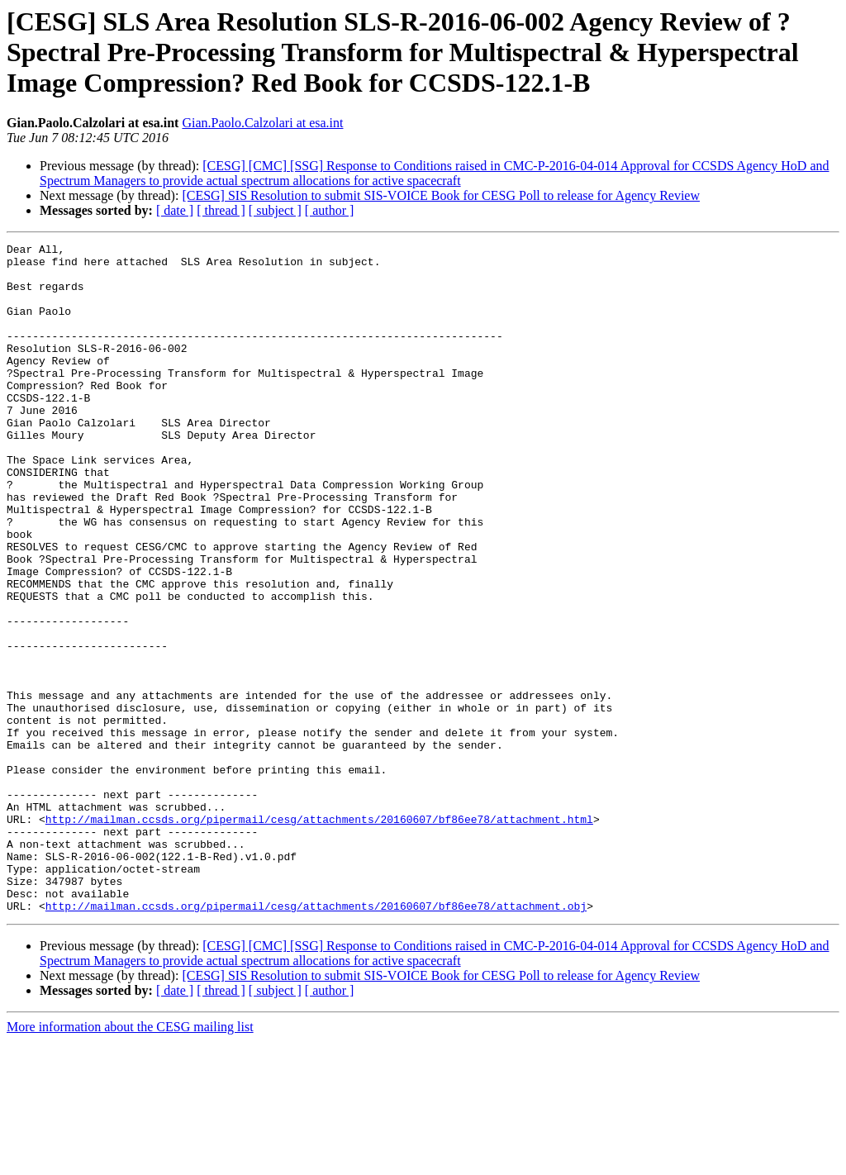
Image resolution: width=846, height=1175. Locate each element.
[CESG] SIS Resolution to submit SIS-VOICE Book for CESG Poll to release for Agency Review (441, 195)
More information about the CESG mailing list (130, 1161)
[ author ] (329, 210)
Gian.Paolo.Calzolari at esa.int (262, 123)
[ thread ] (221, 210)
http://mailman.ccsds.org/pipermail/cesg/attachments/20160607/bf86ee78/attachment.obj (316, 1039)
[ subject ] (275, 210)
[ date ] (174, 210)
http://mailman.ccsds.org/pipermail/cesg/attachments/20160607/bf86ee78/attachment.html (319, 935)
